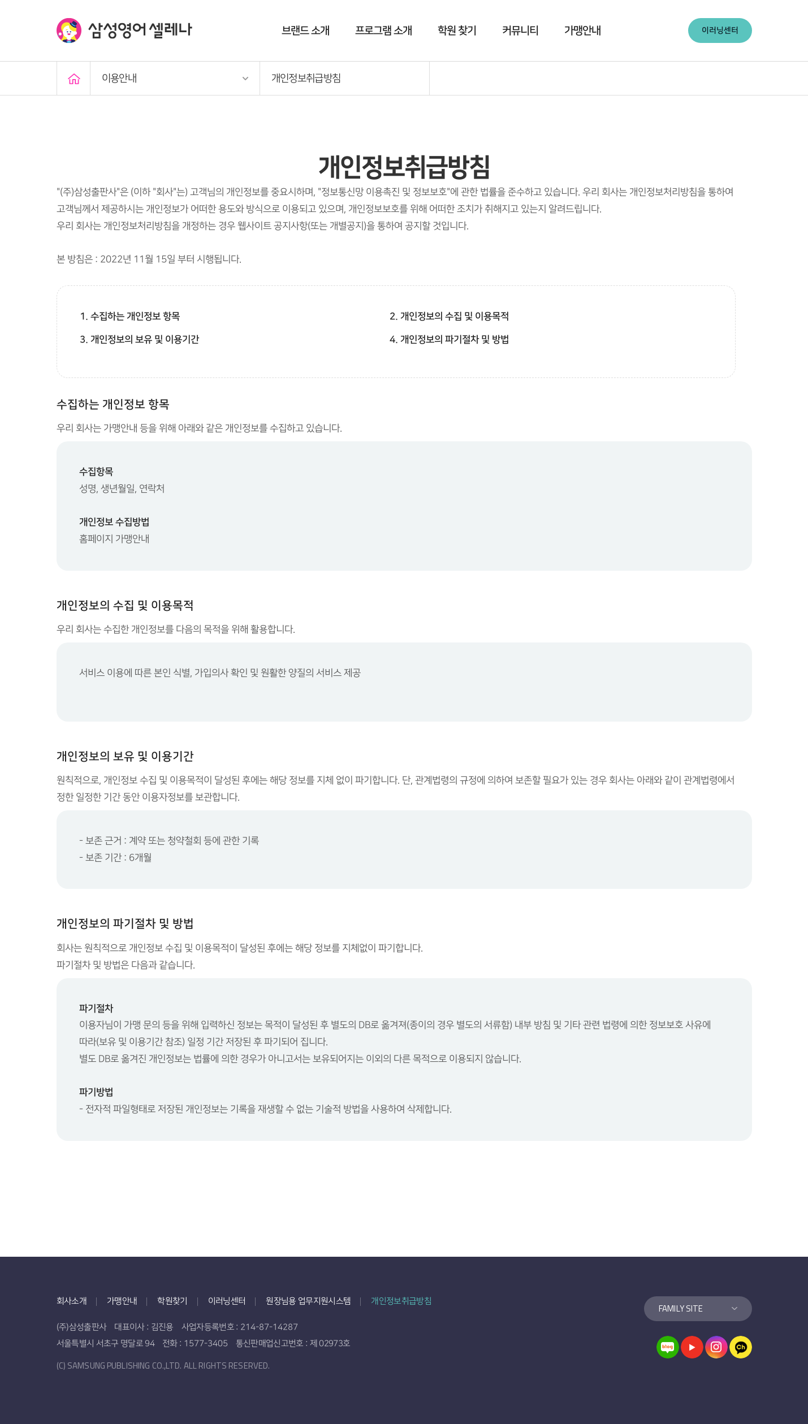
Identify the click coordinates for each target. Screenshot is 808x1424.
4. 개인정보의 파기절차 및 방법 (449, 340)
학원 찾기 (457, 31)
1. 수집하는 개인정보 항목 (130, 316)
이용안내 (119, 78)
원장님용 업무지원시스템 (308, 1301)
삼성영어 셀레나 (124, 30)
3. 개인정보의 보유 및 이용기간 (139, 340)
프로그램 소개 (383, 31)
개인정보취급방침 (306, 78)
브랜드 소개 (305, 31)
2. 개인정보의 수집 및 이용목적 (449, 316)
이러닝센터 (720, 30)
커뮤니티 (520, 31)
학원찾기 (172, 1301)
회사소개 (72, 1301)
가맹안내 (582, 31)
